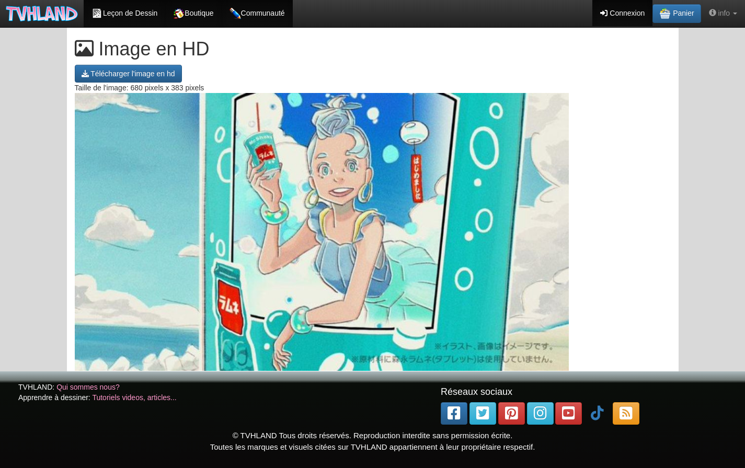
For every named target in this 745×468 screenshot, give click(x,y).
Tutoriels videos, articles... (134, 397)
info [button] (723, 13)
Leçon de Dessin (124, 13)
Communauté (257, 13)
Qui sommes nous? (88, 387)
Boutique (193, 13)
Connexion (622, 13)
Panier (676, 13)
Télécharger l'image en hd (128, 73)
